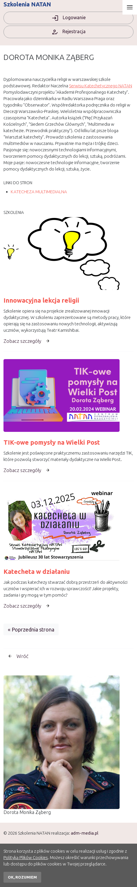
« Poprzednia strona (31, 629)
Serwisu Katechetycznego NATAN (100, 85)
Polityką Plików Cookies (25, 857)
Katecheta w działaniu (36, 571)
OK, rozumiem (22, 877)
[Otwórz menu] (129, 7)
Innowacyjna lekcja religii (41, 300)
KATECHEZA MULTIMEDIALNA (39, 191)
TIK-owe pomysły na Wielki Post (51, 442)
